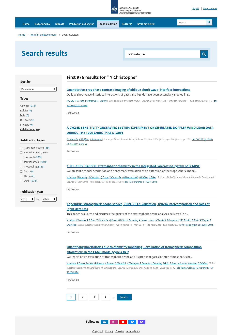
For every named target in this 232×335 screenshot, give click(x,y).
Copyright (97, 331)
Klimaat (59, 23)
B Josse (173, 263)
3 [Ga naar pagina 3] (94, 297)
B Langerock (173, 220)
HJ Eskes (122, 220)
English (196, 8)
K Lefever (71, 220)
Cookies (119, 331)
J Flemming (82, 177)
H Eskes (152, 177)
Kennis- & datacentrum (43, 34)
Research (127, 23)
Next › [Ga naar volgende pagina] (124, 297)
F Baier (92, 220)
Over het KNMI (146, 23)
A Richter (143, 177)
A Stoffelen (84, 139)
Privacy (109, 331)
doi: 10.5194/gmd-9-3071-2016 (141, 181)
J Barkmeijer (96, 139)
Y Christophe (115, 177)
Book (29, 171)
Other (30, 180)
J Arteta (89, 263)
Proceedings (34, 166)
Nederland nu (42, 23)
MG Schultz (185, 220)
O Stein (195, 220)
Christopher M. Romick (96, 100)
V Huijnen (71, 177)
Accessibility (133, 331)
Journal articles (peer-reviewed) (36, 155)
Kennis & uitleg (108, 23)
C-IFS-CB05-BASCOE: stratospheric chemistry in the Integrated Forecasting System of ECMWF (133, 166)
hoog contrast (210, 8)
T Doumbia (145, 263)
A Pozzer (81, 263)
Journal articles (35, 161)
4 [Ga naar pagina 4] (105, 297)
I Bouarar (109, 263)
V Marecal (192, 263)
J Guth (166, 263)
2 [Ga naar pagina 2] (83, 297)
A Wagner (204, 220)
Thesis (29, 176)
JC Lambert (160, 220)
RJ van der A (82, 220)
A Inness (143, 220)
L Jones (151, 220)
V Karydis (182, 263)
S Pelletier (202, 263)
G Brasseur (99, 263)
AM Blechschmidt (130, 177)
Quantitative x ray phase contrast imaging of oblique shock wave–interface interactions (128, 90)
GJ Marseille (72, 139)
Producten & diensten (81, 23)
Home (26, 23)
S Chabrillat (93, 177)
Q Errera (104, 177)
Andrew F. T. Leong (75, 100)
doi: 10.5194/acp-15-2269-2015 (196, 224)
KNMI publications (37, 147)
